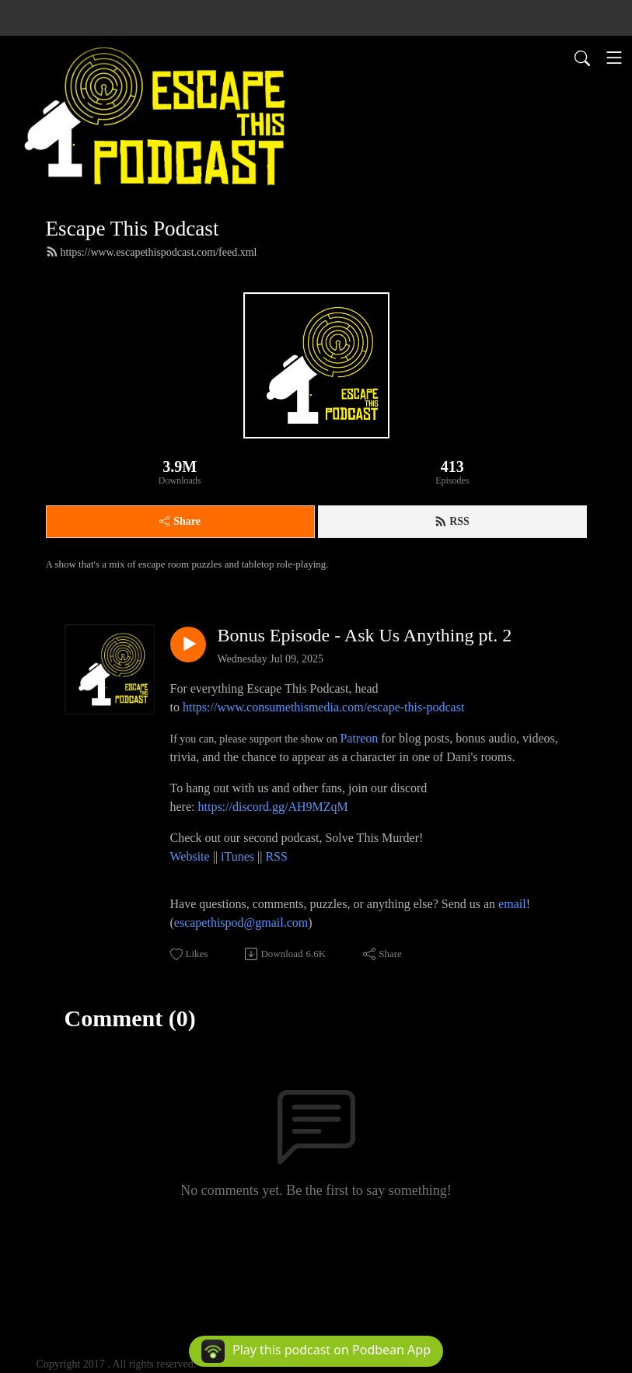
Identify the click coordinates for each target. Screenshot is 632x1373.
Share (180, 521)
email (512, 903)
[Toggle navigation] (614, 57)
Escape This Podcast (132, 228)
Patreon (359, 738)
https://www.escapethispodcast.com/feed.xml (151, 252)
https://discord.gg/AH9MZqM (272, 806)
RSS (452, 521)
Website (191, 856)
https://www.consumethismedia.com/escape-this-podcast (323, 707)
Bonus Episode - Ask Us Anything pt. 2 (365, 635)
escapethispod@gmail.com (241, 922)
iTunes (237, 856)
